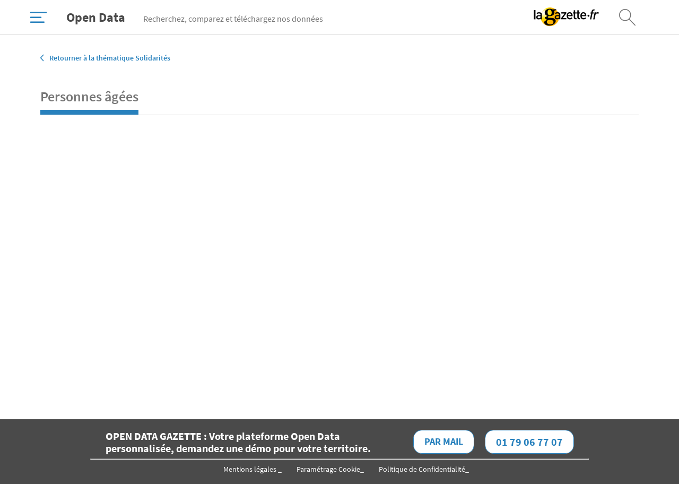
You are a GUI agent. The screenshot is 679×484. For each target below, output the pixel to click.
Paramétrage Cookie (328, 469)
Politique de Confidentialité (422, 469)
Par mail (443, 441)
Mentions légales (250, 469)
